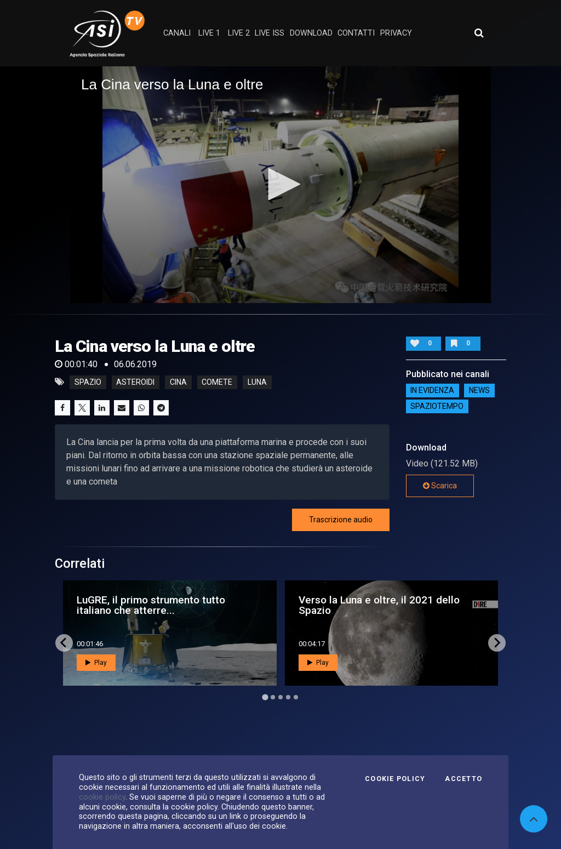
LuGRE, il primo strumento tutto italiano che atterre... (151, 605)
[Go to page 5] (296, 697)
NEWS (479, 390)
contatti (356, 33)
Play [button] (96, 662)
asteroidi (135, 382)
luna (257, 382)
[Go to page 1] (265, 697)
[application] (280, 184)
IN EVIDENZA (432, 390)
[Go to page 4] (288, 697)
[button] (280, 184)
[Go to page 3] (280, 697)
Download (311, 33)
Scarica (440, 485)
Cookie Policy (395, 779)
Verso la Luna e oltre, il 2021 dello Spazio (379, 605)
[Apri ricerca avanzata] (479, 32)
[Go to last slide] (64, 643)
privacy (396, 33)
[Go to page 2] (273, 697)
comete (217, 382)
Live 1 (209, 33)
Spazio (88, 382)
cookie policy (102, 797)
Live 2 (239, 33)
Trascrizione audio (341, 519)
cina (178, 382)
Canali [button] (177, 33)
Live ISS (269, 33)
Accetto (463, 779)
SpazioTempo (436, 406)
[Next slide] (497, 643)
